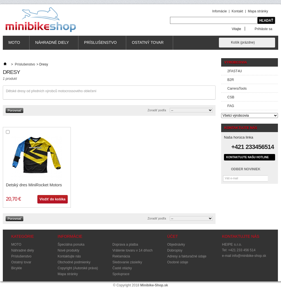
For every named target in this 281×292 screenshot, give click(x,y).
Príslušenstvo (100, 45)
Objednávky (176, 244)
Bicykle (16, 268)
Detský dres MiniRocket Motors (34, 185)
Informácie (70, 236)
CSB (230, 97)
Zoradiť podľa (157, 110)
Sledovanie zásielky (127, 262)
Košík (243, 42)
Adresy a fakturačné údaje (186, 256)
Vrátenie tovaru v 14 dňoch (132, 250)
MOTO (14, 45)
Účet (172, 236)
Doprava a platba (125, 244)
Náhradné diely (52, 45)
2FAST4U (234, 71)
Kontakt (237, 11)
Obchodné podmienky (74, 262)
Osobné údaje (177, 262)
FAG (230, 106)
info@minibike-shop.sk (249, 256)
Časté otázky (122, 268)
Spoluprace (121, 274)
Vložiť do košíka (52, 199)
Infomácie (219, 11)
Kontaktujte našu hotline (247, 157)
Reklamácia (121, 256)
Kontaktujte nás (69, 256)
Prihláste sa (263, 29)
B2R (230, 80)
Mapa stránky (258, 11)
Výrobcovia (235, 62)
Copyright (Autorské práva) (78, 268)
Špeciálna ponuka (71, 244)
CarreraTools (237, 88)
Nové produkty (68, 250)
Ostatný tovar (147, 45)
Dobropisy (174, 250)
